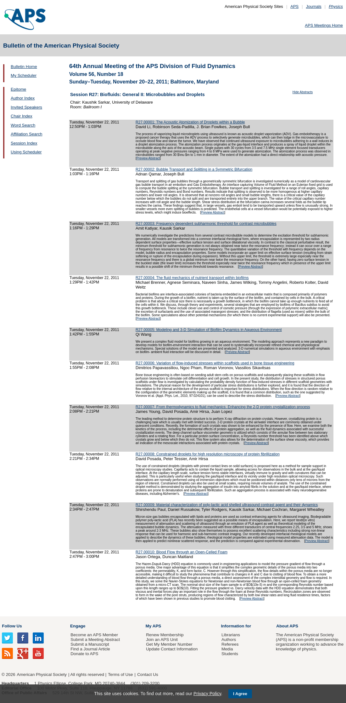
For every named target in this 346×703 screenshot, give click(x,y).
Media (227, 649)
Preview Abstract (148, 158)
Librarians (230, 634)
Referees (230, 644)
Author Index (23, 98)
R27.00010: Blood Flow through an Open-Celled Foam (181, 552)
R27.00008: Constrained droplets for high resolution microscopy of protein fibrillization (208, 454)
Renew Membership (165, 634)
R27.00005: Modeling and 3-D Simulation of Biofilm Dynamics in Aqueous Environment (209, 330)
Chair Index (21, 116)
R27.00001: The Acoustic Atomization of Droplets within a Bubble (190, 122)
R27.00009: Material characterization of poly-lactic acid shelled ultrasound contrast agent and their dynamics (227, 505)
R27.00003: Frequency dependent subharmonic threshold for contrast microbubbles (206, 223)
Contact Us (147, 674)
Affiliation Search (26, 134)
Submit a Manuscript (89, 644)
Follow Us (12, 626)
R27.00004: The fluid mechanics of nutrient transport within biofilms (192, 278)
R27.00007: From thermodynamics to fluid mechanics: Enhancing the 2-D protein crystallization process (223, 407)
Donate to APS (84, 653)
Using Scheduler (26, 152)
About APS (287, 626)
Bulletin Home (24, 66)
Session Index (24, 143)
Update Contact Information (172, 649)
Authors (228, 639)
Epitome (18, 89)
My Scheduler (23, 75)
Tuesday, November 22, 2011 (94, 122)
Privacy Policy (207, 693)
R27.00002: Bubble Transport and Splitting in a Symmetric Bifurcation (194, 169)
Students (229, 653)
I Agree (240, 693)
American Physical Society (42, 674)
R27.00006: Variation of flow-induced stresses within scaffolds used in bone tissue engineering (215, 363)
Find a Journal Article (90, 649)
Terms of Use (120, 674)
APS (294, 6)
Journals (313, 6)
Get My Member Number (169, 644)
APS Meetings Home (324, 25)
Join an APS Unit (162, 639)
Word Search (23, 125)
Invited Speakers (26, 107)
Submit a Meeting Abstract (95, 639)
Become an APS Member (94, 634)
